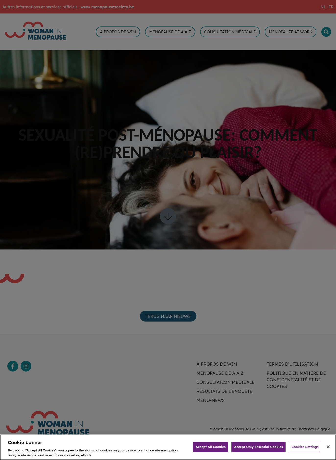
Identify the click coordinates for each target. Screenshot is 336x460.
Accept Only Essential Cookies (258, 450)
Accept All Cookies (211, 450)
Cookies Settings (304, 450)
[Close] (328, 450)
